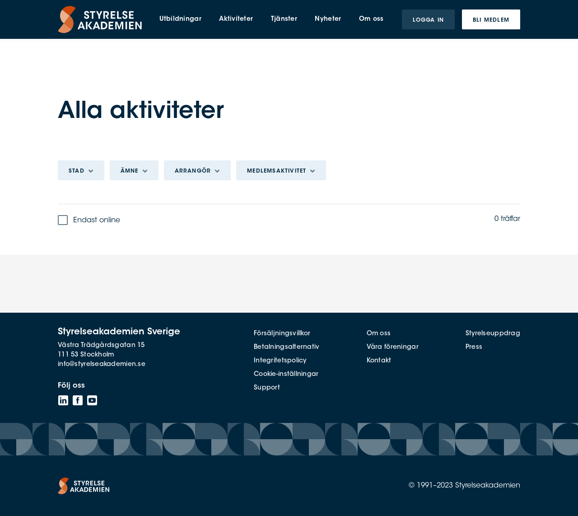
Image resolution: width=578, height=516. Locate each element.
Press (474, 347)
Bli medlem (491, 20)
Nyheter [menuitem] (328, 19)
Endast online (96, 220)
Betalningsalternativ (287, 347)
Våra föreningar (393, 347)
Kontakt (379, 361)
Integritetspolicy (280, 361)
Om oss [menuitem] (371, 19)
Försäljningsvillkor (282, 334)
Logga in (428, 20)
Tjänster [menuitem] (284, 19)
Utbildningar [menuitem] (180, 19)
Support (267, 388)
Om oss (379, 334)
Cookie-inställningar (286, 374)
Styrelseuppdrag (493, 334)
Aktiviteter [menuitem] (236, 19)
